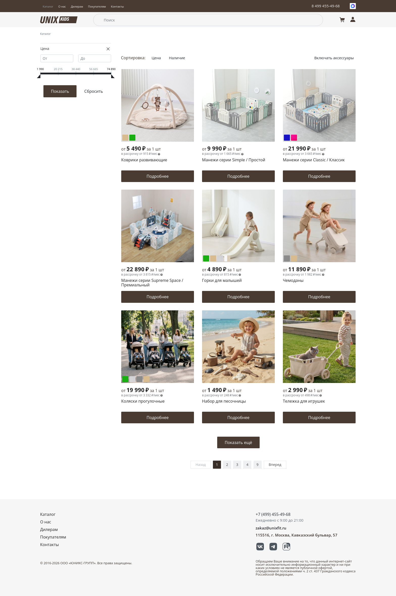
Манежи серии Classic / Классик (314, 160)
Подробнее (157, 176)
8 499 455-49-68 (326, 5)
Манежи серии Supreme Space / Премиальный (152, 283)
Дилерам (77, 6)
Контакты (117, 6)
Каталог (48, 6)
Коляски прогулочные (143, 401)
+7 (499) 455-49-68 (273, 514)
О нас (62, 6)
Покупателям (97, 6)
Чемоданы (293, 280)
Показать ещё (238, 442)
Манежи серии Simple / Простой (233, 160)
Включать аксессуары (332, 58)
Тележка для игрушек (304, 401)
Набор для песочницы (224, 401)
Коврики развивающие (144, 160)
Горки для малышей (222, 280)
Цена (157, 58)
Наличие (178, 58)
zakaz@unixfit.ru (271, 527)
